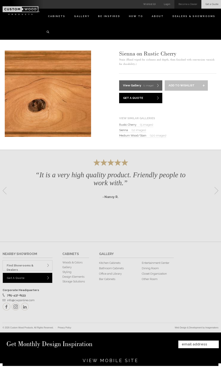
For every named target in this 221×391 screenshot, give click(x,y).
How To (136, 16)
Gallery (81, 16)
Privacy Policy (64, 327)
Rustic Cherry (136, 125)
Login (167, 4)
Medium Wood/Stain (142, 135)
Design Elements (73, 276)
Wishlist (149, 4)
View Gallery (138, 86)
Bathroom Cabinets (111, 268)
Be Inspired (109, 16)
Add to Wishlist (181, 85)
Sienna (132, 130)
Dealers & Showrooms (193, 16)
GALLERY (106, 254)
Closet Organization (154, 273)
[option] (110, 189)
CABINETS (70, 254)
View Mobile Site (111, 360)
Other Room (150, 279)
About (158, 16)
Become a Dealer (187, 4)
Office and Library (110, 273)
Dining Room (150, 268)
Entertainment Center (155, 262)
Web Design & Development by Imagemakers (196, 327)
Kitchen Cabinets (109, 262)
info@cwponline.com (21, 300)
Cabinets (56, 16)
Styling (66, 272)
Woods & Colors (72, 262)
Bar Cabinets (107, 279)
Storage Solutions (73, 281)
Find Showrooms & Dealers (20, 267)
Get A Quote (133, 98)
